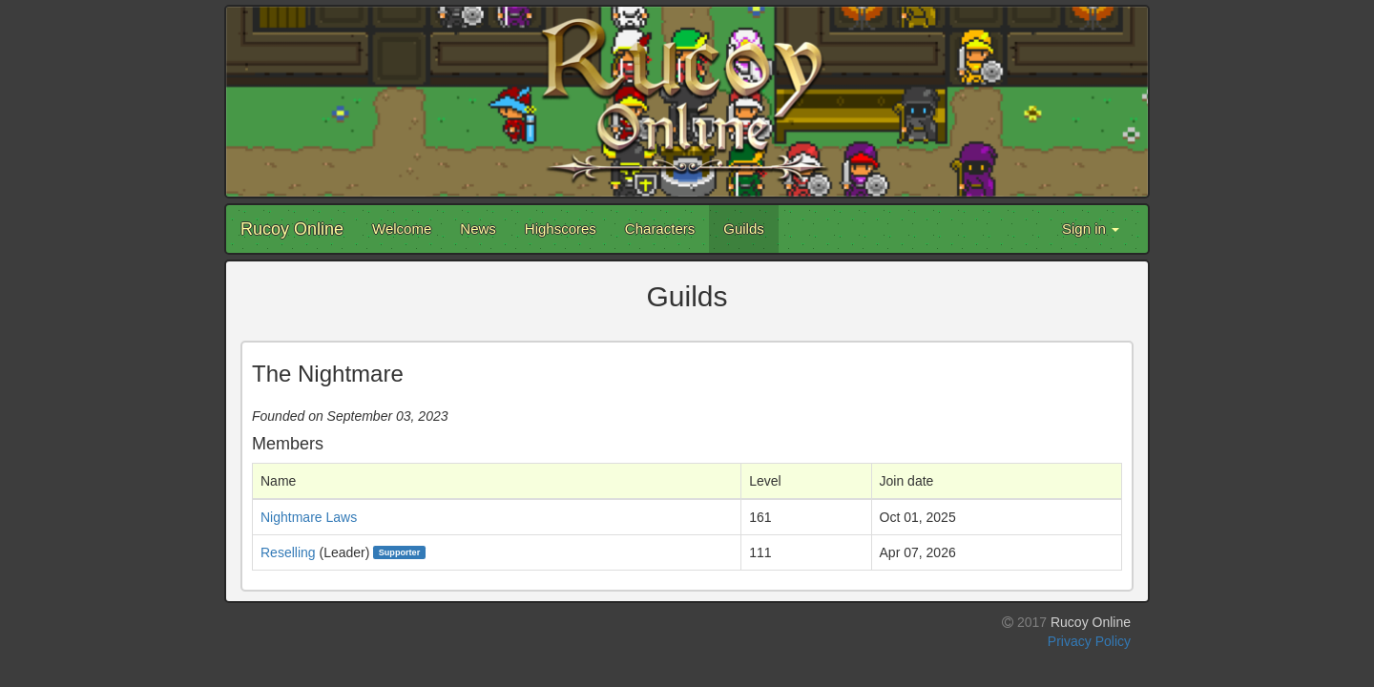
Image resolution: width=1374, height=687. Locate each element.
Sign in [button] (1090, 228)
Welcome (401, 228)
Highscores (560, 228)
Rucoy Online (292, 229)
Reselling (288, 552)
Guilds (743, 228)
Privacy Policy (1089, 641)
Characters (660, 228)
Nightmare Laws (308, 517)
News (478, 228)
